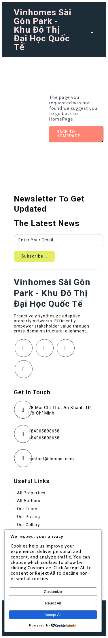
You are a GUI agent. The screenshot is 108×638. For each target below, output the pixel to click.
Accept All (52, 615)
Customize (53, 591)
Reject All (53, 603)
